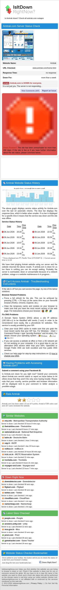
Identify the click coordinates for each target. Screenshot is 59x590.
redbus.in (9, 449)
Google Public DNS (12, 348)
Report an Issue (49, 91)
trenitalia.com (11, 460)
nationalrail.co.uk (12, 432)
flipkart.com (10, 487)
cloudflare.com (11, 498)
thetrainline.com (12, 426)
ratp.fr (7, 443)
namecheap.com (12, 504)
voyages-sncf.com (13, 466)
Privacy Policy (36, 583)
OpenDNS (50, 346)
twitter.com (9, 493)
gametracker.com (12, 541)
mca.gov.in (9, 529)
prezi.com (9, 535)
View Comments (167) (30, 91)
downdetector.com (13, 481)
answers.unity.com (13, 524)
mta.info (8, 421)
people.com (10, 518)
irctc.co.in (9, 454)
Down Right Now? (48, 562)
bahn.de (8, 438)
